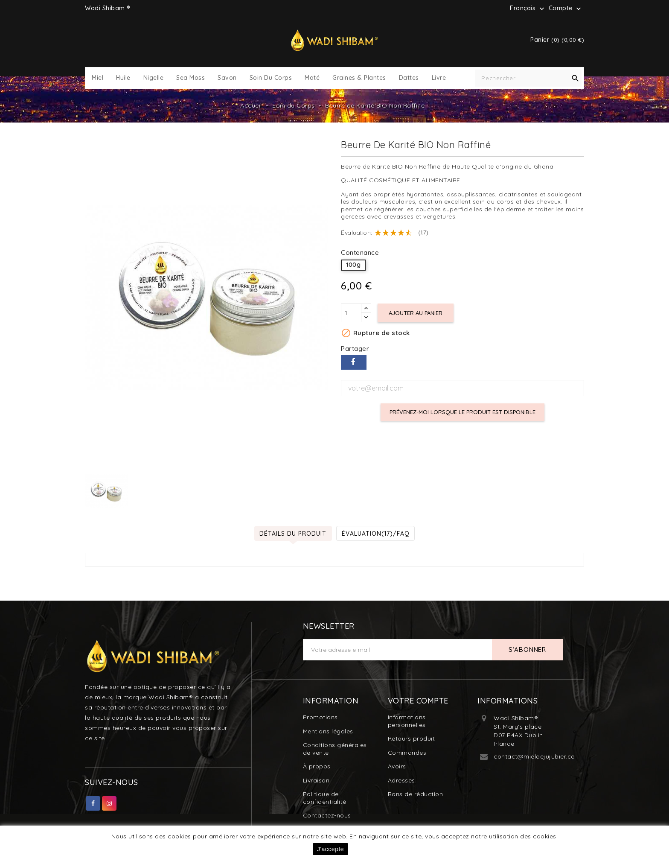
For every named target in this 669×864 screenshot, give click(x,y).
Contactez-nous (327, 815)
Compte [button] (566, 8)
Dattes (409, 78)
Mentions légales (328, 731)
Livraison (316, 780)
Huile (123, 78)
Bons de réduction (415, 794)
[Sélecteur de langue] (528, 8)
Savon (227, 78)
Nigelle (153, 78)
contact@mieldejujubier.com (537, 756)
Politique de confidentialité (324, 798)
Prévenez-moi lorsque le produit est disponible (462, 412)
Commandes (407, 752)
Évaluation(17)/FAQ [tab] (376, 533)
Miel (97, 78)
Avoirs (397, 766)
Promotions (320, 717)
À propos (317, 766)
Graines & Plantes (359, 78)
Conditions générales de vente (335, 748)
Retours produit (411, 738)
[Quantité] (351, 313)
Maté (312, 78)
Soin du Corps (271, 78)
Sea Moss (190, 78)
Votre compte (418, 701)
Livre (439, 78)
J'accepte (330, 849)
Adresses (401, 780)
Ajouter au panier (415, 312)
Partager (353, 362)
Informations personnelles (407, 721)
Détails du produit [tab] (292, 533)
